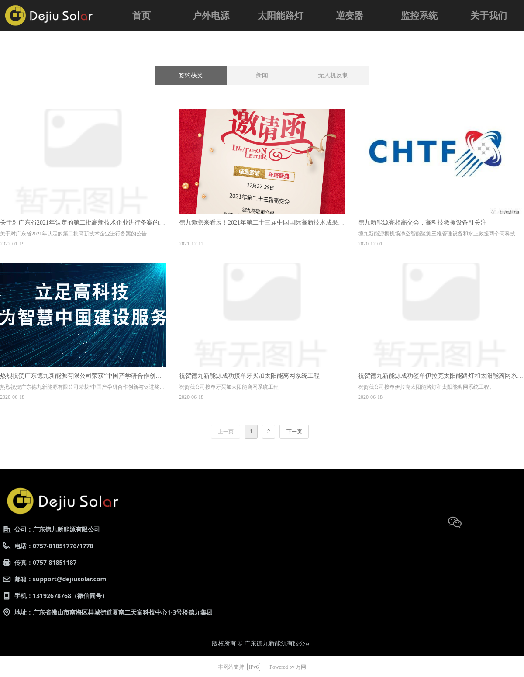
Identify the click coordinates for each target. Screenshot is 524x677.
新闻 (262, 75)
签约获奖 (191, 75)
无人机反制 (333, 75)
